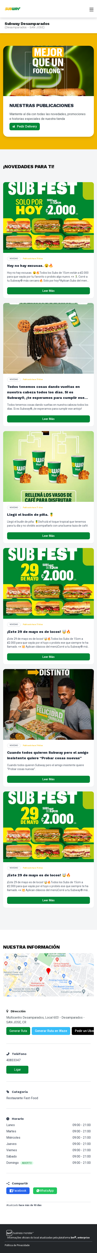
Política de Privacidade (17, 1245)
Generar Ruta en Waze (51, 1031)
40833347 (13, 1060)
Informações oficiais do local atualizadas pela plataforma (48, 1237)
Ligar (17, 1069)
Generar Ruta (18, 1031)
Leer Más (48, 290)
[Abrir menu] (91, 9)
